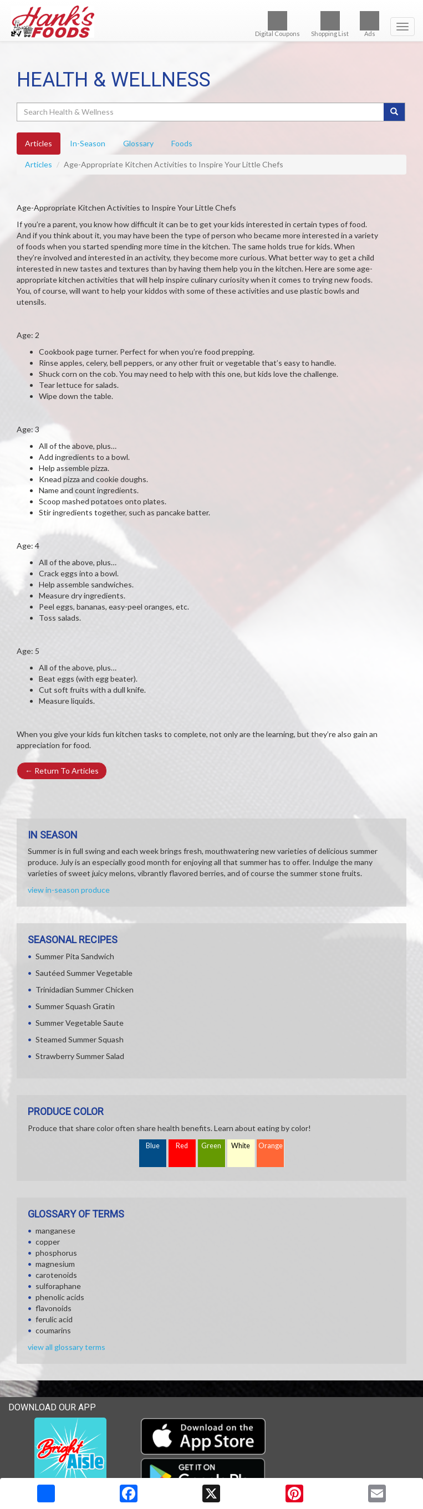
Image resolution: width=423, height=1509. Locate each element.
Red (182, 1146)
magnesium (55, 1263)
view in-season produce (69, 889)
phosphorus (56, 1252)
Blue (153, 1146)
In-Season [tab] (87, 143)
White (240, 1146)
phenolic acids (59, 1297)
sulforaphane (58, 1286)
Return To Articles (62, 770)
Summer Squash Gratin (75, 1006)
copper (47, 1241)
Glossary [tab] (138, 143)
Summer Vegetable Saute (79, 1022)
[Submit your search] (394, 112)
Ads (369, 24)
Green (211, 1146)
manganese (55, 1230)
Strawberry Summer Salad (79, 1056)
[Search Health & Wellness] (201, 112)
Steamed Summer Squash (79, 1039)
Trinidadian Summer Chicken (84, 989)
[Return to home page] (211, 22)
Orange (270, 1146)
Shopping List (330, 24)
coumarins (53, 1330)
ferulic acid (54, 1319)
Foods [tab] (181, 143)
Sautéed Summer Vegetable (83, 973)
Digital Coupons (277, 24)
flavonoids (53, 1308)
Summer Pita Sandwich (74, 956)
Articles (38, 164)
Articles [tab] (38, 143)
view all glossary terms (66, 1347)
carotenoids (56, 1275)
